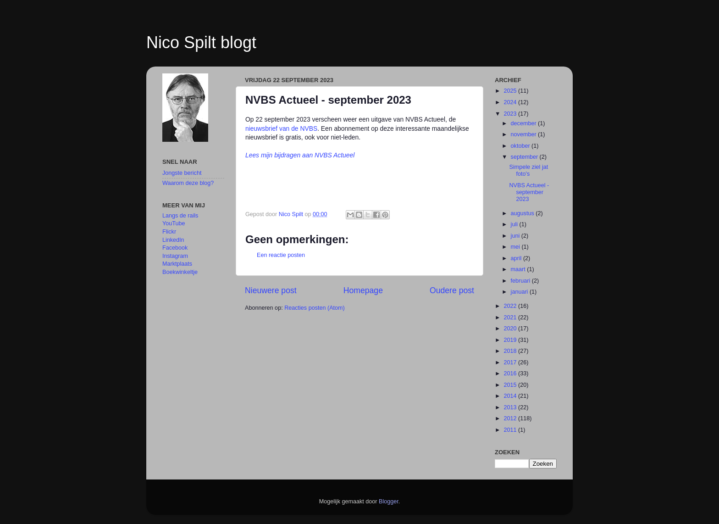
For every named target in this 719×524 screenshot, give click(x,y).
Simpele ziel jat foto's (528, 170)
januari (520, 292)
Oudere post (452, 290)
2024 (510, 102)
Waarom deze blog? (188, 183)
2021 (510, 317)
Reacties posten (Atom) (314, 308)
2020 (510, 328)
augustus (523, 213)
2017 (510, 362)
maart (519, 269)
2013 (510, 407)
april (517, 258)
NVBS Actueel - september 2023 (529, 192)
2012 (510, 418)
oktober (521, 146)
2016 (510, 373)
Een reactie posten (281, 255)
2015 (510, 385)
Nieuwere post (271, 290)
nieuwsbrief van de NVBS (281, 128)
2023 (510, 114)
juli (515, 224)
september (525, 157)
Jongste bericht (181, 173)
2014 (510, 396)
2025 (510, 91)
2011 (510, 430)
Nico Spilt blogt (201, 42)
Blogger (388, 501)
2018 (510, 351)
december (524, 123)
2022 (510, 306)
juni (516, 236)
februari (521, 281)
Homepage (363, 290)
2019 (510, 340)
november (524, 134)
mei (516, 247)
